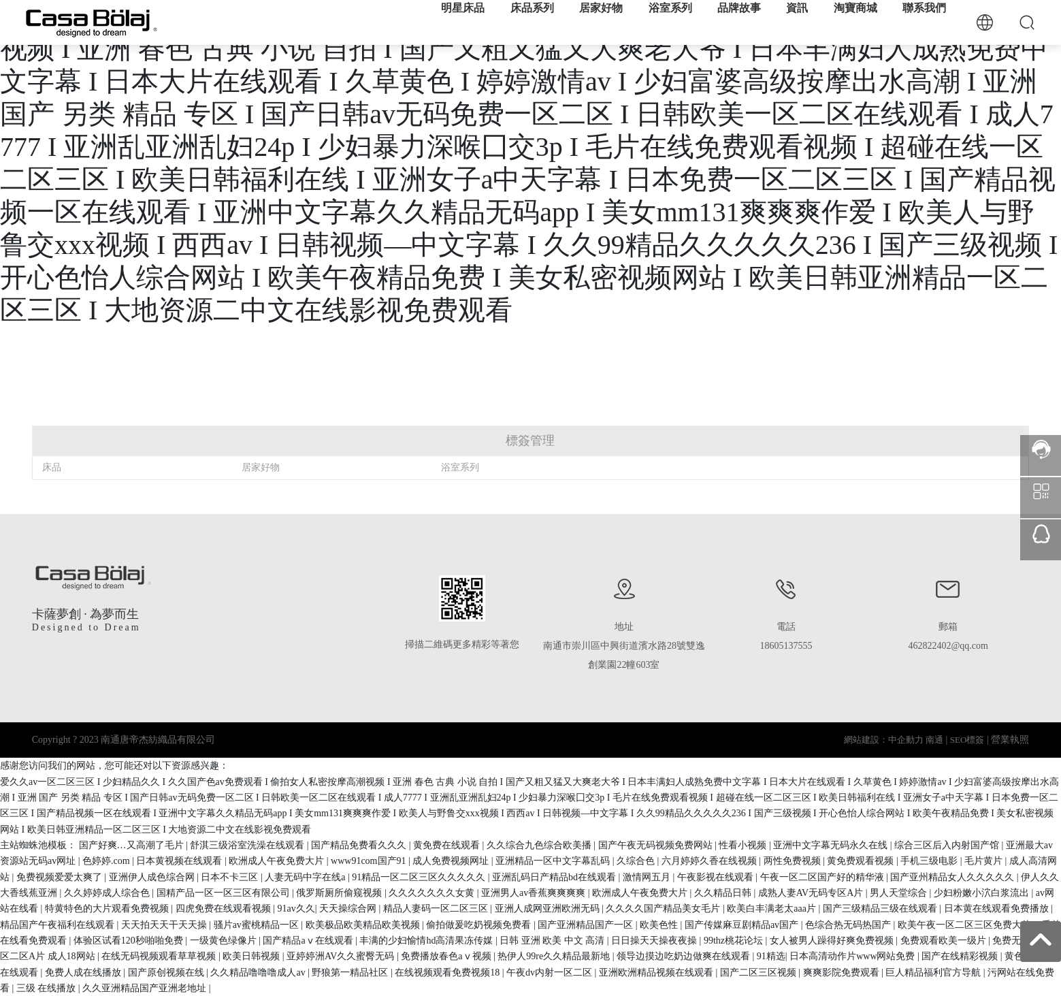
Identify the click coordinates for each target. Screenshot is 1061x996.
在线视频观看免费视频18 (448, 972)
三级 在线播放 (47, 988)
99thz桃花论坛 (735, 940)
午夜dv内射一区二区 (550, 972)
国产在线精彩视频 (960, 956)
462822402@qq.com (948, 646)
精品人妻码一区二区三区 (437, 908)
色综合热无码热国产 (849, 925)
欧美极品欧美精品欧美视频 (364, 925)
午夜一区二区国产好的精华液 (823, 877)
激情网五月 (648, 877)
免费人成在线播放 (84, 972)
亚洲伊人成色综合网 (153, 877)
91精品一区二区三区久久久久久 (420, 877)
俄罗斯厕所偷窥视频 (340, 893)
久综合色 (637, 861)
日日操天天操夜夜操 (655, 940)
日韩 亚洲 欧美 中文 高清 (553, 940)
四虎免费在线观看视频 (225, 908)
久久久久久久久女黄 (433, 893)
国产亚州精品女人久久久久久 (953, 877)
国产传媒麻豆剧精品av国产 (743, 925)
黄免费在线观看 (448, 845)
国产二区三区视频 (759, 972)
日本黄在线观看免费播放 (997, 908)
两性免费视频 (793, 861)
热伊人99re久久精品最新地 (554, 956)
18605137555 (786, 646)
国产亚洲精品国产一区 (587, 925)
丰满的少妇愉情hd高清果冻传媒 (427, 940)
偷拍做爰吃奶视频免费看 (480, 925)
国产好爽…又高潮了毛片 (132, 845)
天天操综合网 (349, 908)
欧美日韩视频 (252, 956)
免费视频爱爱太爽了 (60, 877)
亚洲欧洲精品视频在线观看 (657, 972)
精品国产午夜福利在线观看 (58, 925)
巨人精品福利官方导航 (934, 972)
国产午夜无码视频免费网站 (656, 845)
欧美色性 (660, 925)
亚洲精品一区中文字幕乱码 (554, 861)
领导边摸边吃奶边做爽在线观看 (685, 956)
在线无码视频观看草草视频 (159, 956)
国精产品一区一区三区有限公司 (225, 893)
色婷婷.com (107, 861)
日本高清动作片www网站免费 (853, 956)
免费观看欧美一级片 (944, 940)
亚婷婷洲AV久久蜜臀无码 (342, 956)
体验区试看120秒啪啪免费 (130, 940)
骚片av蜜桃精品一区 (257, 925)
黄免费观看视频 (861, 861)
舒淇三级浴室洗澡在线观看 (248, 845)
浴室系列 (460, 467)
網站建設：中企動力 (884, 740)
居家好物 (261, 467)
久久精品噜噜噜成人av (259, 972)
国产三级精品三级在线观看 (881, 908)
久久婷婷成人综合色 (108, 893)
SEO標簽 (967, 740)
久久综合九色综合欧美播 (540, 845)
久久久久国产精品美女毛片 (664, 908)
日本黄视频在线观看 (180, 861)
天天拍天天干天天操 (165, 925)
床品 (51, 467)
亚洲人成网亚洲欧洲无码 (548, 908)
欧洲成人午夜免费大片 (278, 861)
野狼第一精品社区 (351, 972)
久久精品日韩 (724, 893)
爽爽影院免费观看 (842, 972)
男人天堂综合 (900, 893)
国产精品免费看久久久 (360, 845)
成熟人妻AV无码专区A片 (812, 893)
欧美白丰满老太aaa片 (772, 908)
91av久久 (295, 908)
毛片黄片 (984, 861)
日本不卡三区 (231, 877)
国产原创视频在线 (167, 972)
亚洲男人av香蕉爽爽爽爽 (534, 893)
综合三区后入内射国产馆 (948, 845)
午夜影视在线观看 (716, 877)
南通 (934, 740)
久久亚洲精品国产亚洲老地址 (145, 988)
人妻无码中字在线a (306, 877)
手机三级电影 (930, 861)
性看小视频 (744, 845)
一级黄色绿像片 (224, 940)
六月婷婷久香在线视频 (711, 861)
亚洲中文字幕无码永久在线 (831, 845)
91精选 (771, 956)
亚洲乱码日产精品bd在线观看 (555, 877)
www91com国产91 (369, 861)
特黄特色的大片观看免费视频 (108, 908)
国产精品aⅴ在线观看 (309, 940)
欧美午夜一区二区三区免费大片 (966, 925)
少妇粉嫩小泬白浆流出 (983, 893)
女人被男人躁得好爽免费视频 (833, 940)
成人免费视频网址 (451, 861)
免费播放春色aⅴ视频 (447, 956)
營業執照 (1010, 740)
